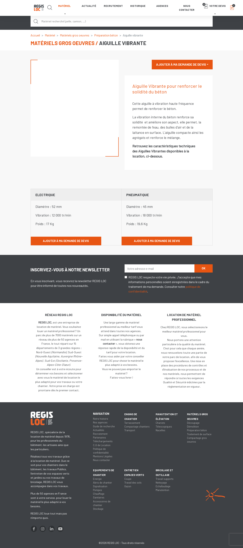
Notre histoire (100, 418)
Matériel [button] (64, 5)
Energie (97, 478)
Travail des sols (133, 482)
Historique (137, 5)
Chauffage (98, 493)
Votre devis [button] (214, 6)
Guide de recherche (104, 426)
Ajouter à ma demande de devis (181, 64)
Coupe (127, 478)
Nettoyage (161, 482)
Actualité (89, 5)
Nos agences (100, 422)
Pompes (97, 490)
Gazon (127, 486)
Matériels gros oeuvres (74, 35)
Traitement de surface (199, 434)
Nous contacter (186, 7)
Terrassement (132, 422)
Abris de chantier (102, 482)
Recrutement (113, 5)
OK (203, 268)
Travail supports (164, 478)
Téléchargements (103, 441)
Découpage (193, 422)
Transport (129, 430)
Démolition (193, 426)
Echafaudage (163, 486)
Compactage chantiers (137, 426)
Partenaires (99, 437)
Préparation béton (106, 35)
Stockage (98, 508)
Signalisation (100, 486)
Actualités (98, 430)
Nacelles (160, 430)
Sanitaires (98, 497)
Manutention (162, 490)
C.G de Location (101, 445)
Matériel (50, 35)
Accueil (35, 35)
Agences (162, 5)
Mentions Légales (102, 456)
